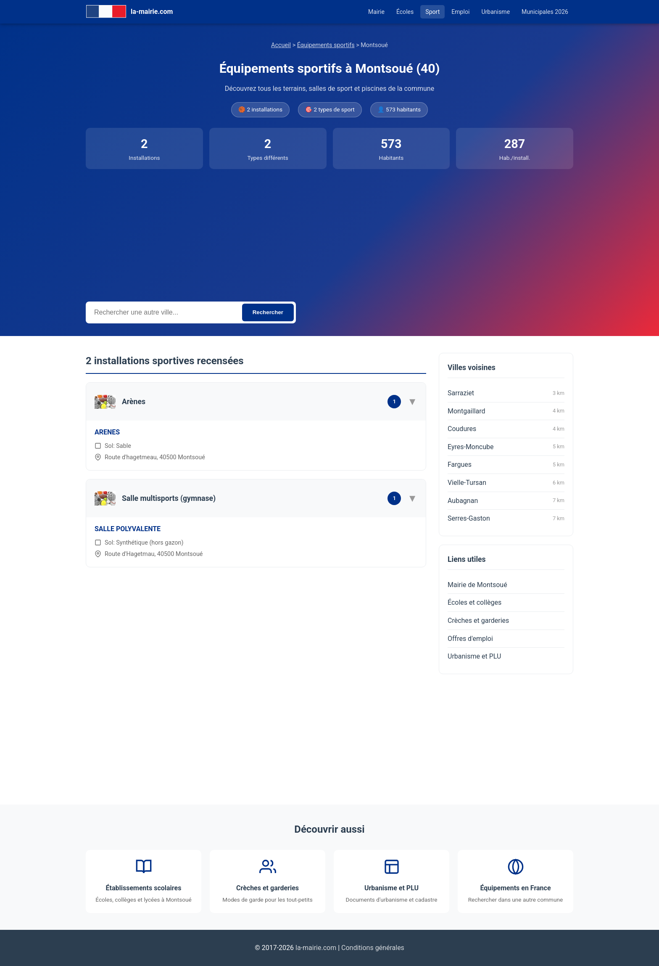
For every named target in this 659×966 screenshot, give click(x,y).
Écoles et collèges (474, 602)
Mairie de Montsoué (477, 585)
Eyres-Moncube (506, 446)
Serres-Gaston (506, 518)
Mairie (376, 11)
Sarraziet (506, 393)
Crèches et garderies (478, 621)
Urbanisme (495, 11)
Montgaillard (506, 411)
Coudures (506, 429)
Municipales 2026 (545, 11)
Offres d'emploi (470, 639)
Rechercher (268, 312)
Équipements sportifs (326, 45)
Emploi (460, 11)
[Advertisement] (329, 232)
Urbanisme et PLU (474, 656)
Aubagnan (506, 500)
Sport (432, 11)
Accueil (281, 45)
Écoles (405, 11)
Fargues (506, 465)
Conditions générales (372, 948)
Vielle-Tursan (506, 483)
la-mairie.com (315, 948)
